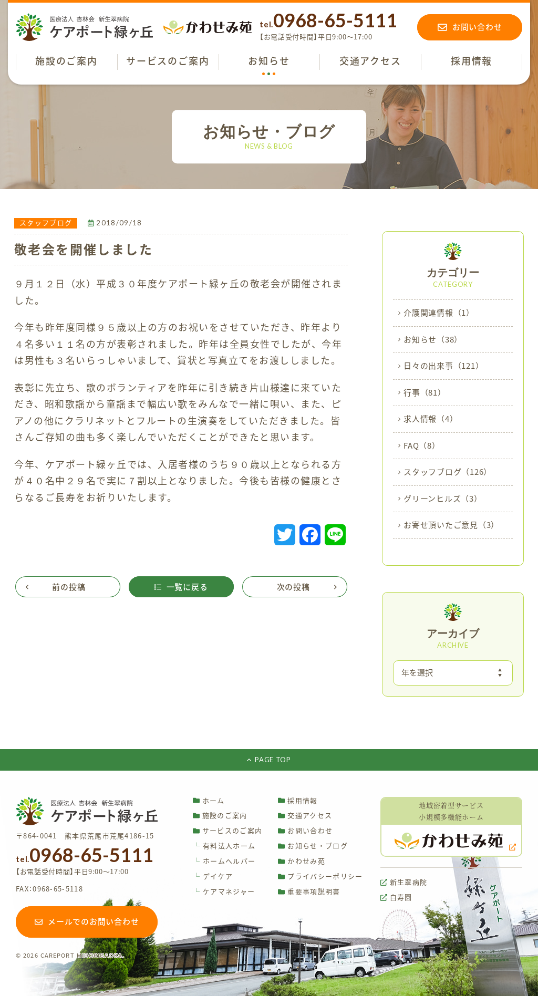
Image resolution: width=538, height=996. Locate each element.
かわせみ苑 (301, 861)
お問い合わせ (305, 830)
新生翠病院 (404, 882)
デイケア (213, 876)
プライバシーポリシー (320, 876)
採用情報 (297, 800)
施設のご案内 (220, 815)
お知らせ (433, 340)
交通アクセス (305, 815)
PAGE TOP (269, 759)
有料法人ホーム (224, 846)
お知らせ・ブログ (312, 846)
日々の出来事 (443, 366)
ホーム (209, 800)
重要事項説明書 (309, 891)
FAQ (422, 446)
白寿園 (396, 897)
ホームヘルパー (224, 861)
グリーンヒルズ (443, 499)
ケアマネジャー (224, 891)
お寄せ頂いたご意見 (451, 525)
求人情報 (431, 419)
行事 (425, 393)
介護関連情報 (439, 313)
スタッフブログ (448, 472)
